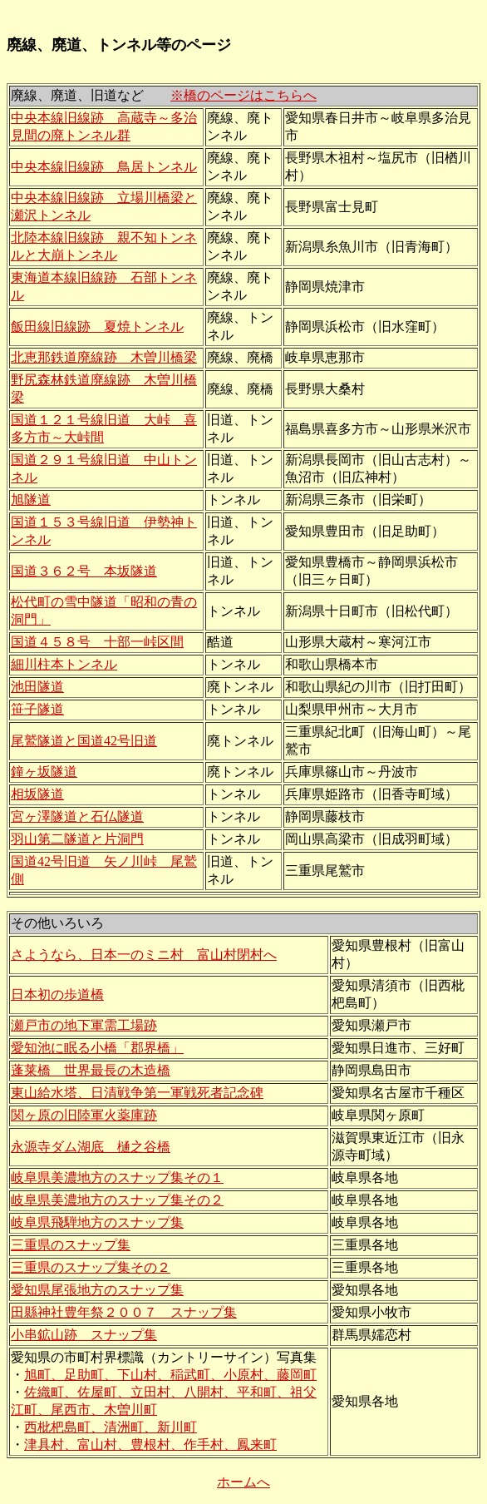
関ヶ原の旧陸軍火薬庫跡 (84, 1115)
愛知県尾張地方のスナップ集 (97, 1290)
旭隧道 (31, 499)
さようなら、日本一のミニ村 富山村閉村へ (144, 954)
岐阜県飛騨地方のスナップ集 (97, 1222)
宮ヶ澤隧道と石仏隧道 (77, 816)
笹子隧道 (37, 709)
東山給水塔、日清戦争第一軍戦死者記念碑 (137, 1093)
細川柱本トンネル (64, 664)
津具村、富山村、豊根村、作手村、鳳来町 (150, 1444)
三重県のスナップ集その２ (90, 1267)
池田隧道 (37, 687)
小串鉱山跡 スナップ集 (84, 1335)
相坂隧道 (37, 794)
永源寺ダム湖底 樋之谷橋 (90, 1147)
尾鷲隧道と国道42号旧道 (84, 741)
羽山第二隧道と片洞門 (77, 839)
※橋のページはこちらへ (243, 95)
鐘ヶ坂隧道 (44, 771)
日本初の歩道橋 (57, 994)
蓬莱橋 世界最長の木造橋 (90, 1070)
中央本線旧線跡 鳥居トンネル (104, 167)
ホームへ (243, 1482)
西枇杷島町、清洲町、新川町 (110, 1427)
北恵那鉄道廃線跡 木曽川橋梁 (104, 357)
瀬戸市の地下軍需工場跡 (84, 1025)
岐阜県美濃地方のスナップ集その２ (117, 1200)
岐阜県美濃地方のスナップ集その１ (117, 1177)
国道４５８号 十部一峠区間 (97, 642)
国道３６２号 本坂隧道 (84, 571)
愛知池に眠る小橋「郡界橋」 (97, 1048)
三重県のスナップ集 (70, 1245)
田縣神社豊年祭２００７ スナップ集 (124, 1312)
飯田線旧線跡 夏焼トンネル (97, 326)
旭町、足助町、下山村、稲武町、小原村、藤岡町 (170, 1375)
